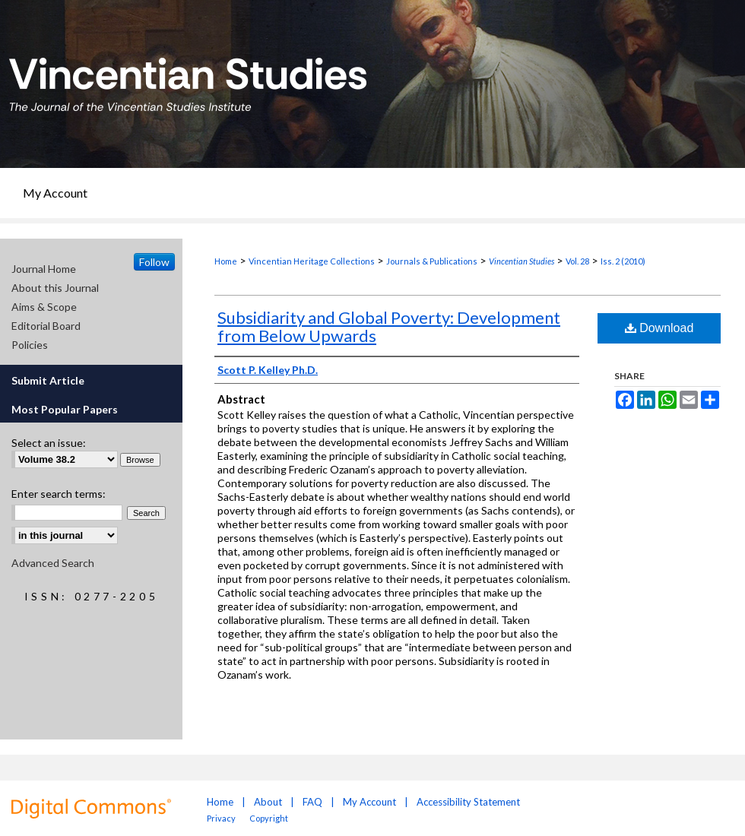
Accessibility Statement (468, 802)
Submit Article (47, 380)
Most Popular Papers (64, 409)
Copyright (268, 818)
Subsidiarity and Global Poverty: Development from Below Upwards (388, 326)
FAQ (312, 802)
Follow (154, 261)
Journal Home (43, 268)
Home (225, 261)
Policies (29, 344)
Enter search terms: (58, 493)
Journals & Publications (431, 261)
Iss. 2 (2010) (623, 261)
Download (659, 327)
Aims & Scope (44, 306)
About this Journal (55, 287)
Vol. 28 (577, 261)
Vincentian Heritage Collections (312, 261)
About (268, 802)
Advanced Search (52, 562)
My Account (369, 802)
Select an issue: (48, 442)
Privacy (222, 818)
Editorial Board (46, 325)
